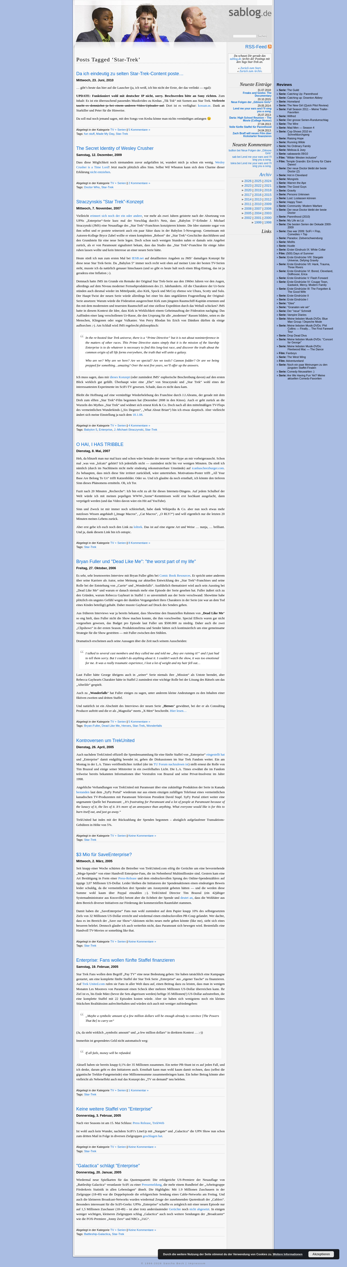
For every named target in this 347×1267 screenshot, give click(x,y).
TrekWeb (158, 1123)
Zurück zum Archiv (251, 71)
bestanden (82, 792)
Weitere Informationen (287, 1254)
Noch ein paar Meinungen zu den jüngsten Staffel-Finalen (307, 366)
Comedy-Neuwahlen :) (301, 371)
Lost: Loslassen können (301, 198)
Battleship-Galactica (97, 1234)
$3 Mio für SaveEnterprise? (104, 854)
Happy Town (294, 202)
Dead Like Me (111, 725)
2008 (248, 208)
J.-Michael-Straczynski (128, 429)
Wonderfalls (154, 725)
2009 (268, 204)
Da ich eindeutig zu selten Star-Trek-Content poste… (129, 73)
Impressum (197, 1263)
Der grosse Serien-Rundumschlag (308, 119)
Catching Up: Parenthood (302, 93)
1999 (258, 222)
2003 (268, 213)
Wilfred (291, 116)
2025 (258, 181)
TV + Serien (118, 129)
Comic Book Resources (174, 575)
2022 (258, 185)
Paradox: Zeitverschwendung (305, 238)
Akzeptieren (321, 1254)
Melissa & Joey (296, 149)
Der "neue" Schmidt (299, 310)
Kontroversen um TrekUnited (105, 740)
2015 (268, 195)
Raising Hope (295, 138)
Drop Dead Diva (297, 335)
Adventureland (295, 360)
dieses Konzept (120, 377)
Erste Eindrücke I (297, 299)
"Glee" (291, 303)
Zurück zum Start (250, 68)
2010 (258, 204)
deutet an (186, 898)
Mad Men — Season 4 (301, 127)
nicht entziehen (100, 172)
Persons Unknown (298, 194)
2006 (268, 208)
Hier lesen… (178, 711)
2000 (268, 218)
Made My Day (105, 133)
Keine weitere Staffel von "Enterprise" (114, 1109)
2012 (268, 199)
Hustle (291, 245)
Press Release (142, 1123)
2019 (258, 190)
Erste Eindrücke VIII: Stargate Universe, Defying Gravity (305, 259)
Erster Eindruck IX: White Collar (306, 249)
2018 (268, 190)
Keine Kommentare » (142, 835)
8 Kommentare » (139, 542)
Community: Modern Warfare (304, 205)
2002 (248, 218)
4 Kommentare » (139, 425)
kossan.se (204, 105)
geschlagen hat (152, 1136)
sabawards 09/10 (297, 153)
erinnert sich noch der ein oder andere (116, 216)
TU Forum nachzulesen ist (171, 764)
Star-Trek (122, 133)
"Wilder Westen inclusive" (301, 157)
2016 (258, 195)
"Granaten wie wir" (298, 307)
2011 (248, 204)
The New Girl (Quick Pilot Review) (307, 105)
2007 (258, 208)
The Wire (292, 123)
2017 (248, 195)
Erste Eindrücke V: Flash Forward (307, 277)
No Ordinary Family (299, 146)
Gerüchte (175, 1209)
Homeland (293, 101)
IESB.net (138, 258)
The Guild (293, 90)
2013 (258, 199)
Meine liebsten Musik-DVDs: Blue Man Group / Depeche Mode (307, 320)
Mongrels (293, 179)
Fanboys (291, 353)
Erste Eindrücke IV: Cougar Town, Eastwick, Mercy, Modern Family (307, 283)
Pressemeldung (151, 1184)
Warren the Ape (296, 182)
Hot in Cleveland (297, 175)
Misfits (291, 241)
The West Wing (296, 356)
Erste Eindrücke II (298, 295)
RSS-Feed (258, 46)
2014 (248, 199)
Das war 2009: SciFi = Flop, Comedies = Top (304, 233)
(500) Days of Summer (299, 253)
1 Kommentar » (138, 1090)
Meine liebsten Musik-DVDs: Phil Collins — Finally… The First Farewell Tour (310, 328)
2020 (248, 190)
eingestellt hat (216, 754)
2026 (248, 181)
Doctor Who (92, 187)
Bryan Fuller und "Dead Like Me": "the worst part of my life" (136, 561)
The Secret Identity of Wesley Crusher (115, 148)
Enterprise (105, 429)
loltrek (138, 527)
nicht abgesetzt (199, 1209)
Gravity (291, 190)
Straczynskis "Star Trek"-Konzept (110, 201)
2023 (248, 185)
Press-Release (127, 878)
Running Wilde (296, 142)
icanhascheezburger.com (208, 468)
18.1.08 (137, 415)
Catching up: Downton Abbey (304, 97)
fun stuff (89, 133)
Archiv (265, 174)
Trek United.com (93, 984)
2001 (258, 218)
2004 (258, 213)
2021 (268, 185)
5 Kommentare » (139, 129)
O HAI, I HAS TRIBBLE (100, 444)
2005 (248, 213)
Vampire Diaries (297, 314)
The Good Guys (296, 186)
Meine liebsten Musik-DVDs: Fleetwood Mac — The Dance (305, 348)
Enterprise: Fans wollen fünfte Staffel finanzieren (125, 960)
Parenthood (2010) (298, 216)
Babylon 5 (90, 429)
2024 (268, 181)
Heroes (126, 725)
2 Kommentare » (139, 183)
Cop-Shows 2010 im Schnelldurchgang (299, 133)
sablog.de (235, 58)
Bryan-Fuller (92, 725)
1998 (268, 222)
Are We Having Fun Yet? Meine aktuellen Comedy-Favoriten (306, 377)
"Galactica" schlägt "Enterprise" (108, 1165)
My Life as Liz (295, 220)
